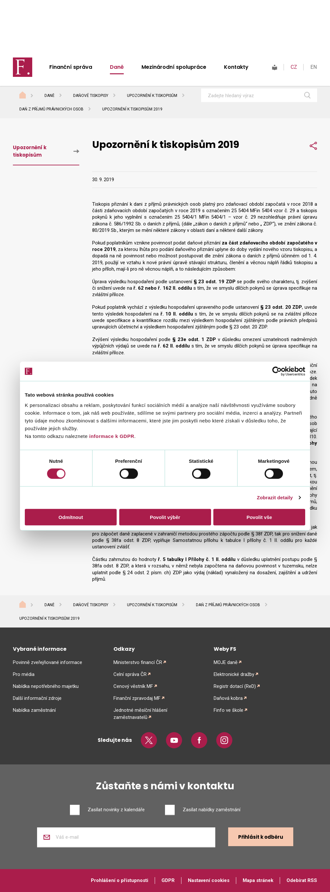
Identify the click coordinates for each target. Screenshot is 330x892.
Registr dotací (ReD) (235, 686)
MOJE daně (226, 662)
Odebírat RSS (301, 880)
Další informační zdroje (37, 698)
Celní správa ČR (130, 674)
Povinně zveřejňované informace (47, 662)
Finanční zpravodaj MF (136, 698)
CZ (294, 67)
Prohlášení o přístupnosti (119, 880)
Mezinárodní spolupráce (173, 67)
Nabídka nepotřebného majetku (46, 686)
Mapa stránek (258, 880)
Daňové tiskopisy (90, 95)
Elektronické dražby (234, 674)
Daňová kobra (228, 698)
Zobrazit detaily (275, 497)
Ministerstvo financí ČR (137, 662)
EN (313, 67)
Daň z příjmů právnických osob (51, 109)
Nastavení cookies (208, 880)
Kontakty (236, 67)
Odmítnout (71, 517)
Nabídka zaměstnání (34, 710)
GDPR (168, 880)
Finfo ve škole (228, 710)
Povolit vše (259, 517)
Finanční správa (70, 67)
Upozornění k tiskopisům (152, 95)
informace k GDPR (111, 436)
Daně (117, 67)
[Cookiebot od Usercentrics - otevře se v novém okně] (277, 371)
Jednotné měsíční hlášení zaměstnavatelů (140, 713)
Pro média (23, 674)
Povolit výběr (165, 517)
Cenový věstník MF (133, 686)
